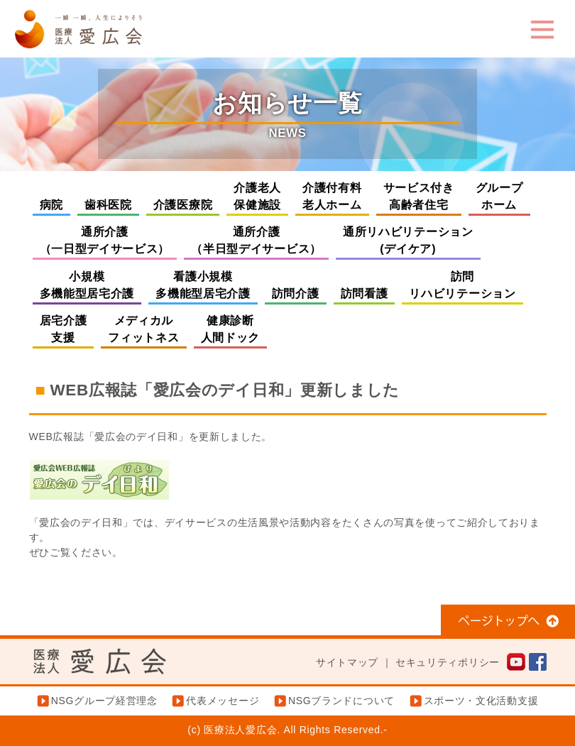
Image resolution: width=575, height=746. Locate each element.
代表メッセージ (222, 700)
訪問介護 (295, 293)
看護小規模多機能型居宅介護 (203, 285)
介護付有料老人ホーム (332, 196)
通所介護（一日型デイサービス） (105, 240)
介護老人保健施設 (257, 196)
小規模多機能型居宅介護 (87, 285)
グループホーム (499, 196)
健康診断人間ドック (231, 329)
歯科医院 (108, 205)
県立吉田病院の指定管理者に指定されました (428, 567)
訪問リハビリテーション (462, 285)
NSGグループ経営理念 (104, 700)
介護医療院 (183, 205)
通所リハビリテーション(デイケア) (408, 240)
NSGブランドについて (341, 700)
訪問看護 (364, 293)
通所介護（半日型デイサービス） (256, 240)
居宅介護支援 (63, 329)
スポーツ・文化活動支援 (481, 700)
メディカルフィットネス (143, 329)
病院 (51, 205)
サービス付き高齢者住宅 (418, 196)
